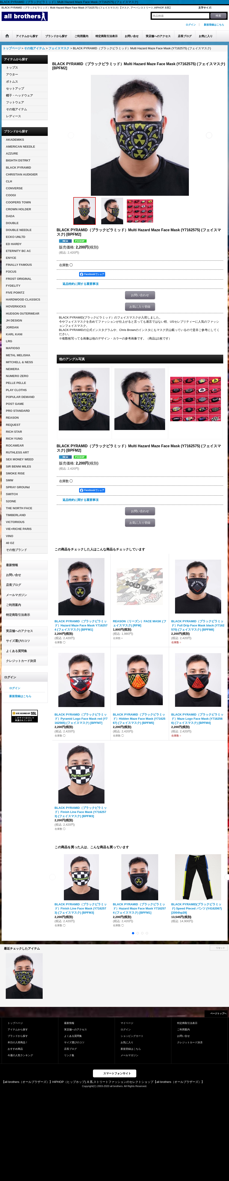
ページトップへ (218, 1013)
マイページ (127, 1023)
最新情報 (12, 565)
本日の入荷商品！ (18, 1042)
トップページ (15, 1023)
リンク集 (69, 1055)
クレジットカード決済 (21, 661)
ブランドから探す (18, 1036)
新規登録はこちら (214, 24)
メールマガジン (16, 595)
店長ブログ (13, 585)
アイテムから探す (18, 1029)
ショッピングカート (132, 1036)
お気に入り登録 (139, 306)
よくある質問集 (16, 651)
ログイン (191, 24)
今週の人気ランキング (20, 1055)
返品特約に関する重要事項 (80, 284)
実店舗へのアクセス (19, 631)
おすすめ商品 (15, 1048)
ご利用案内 (13, 605)
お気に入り (127, 1042)
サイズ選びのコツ (18, 641)
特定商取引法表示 (18, 615)
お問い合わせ (140, 295)
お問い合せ (13, 575)
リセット (220, 948)
